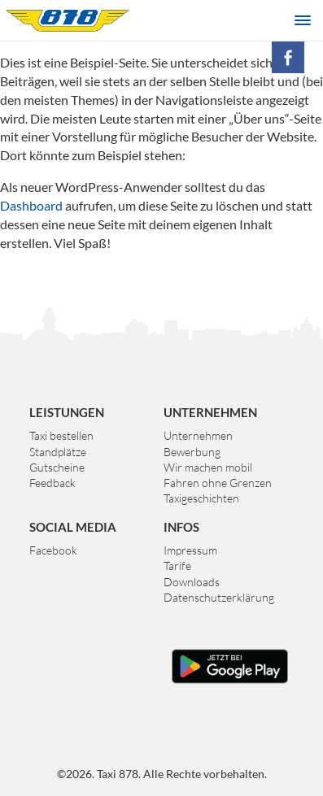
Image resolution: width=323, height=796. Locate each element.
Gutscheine (57, 467)
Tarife (177, 565)
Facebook (53, 550)
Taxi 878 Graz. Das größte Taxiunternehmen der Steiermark (68, 20)
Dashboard (31, 205)
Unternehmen (198, 435)
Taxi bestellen (61, 435)
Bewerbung (192, 452)
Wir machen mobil (208, 467)
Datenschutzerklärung (219, 597)
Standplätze (57, 452)
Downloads (192, 582)
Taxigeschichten (201, 498)
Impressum (190, 550)
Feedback (52, 482)
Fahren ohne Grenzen (218, 482)
